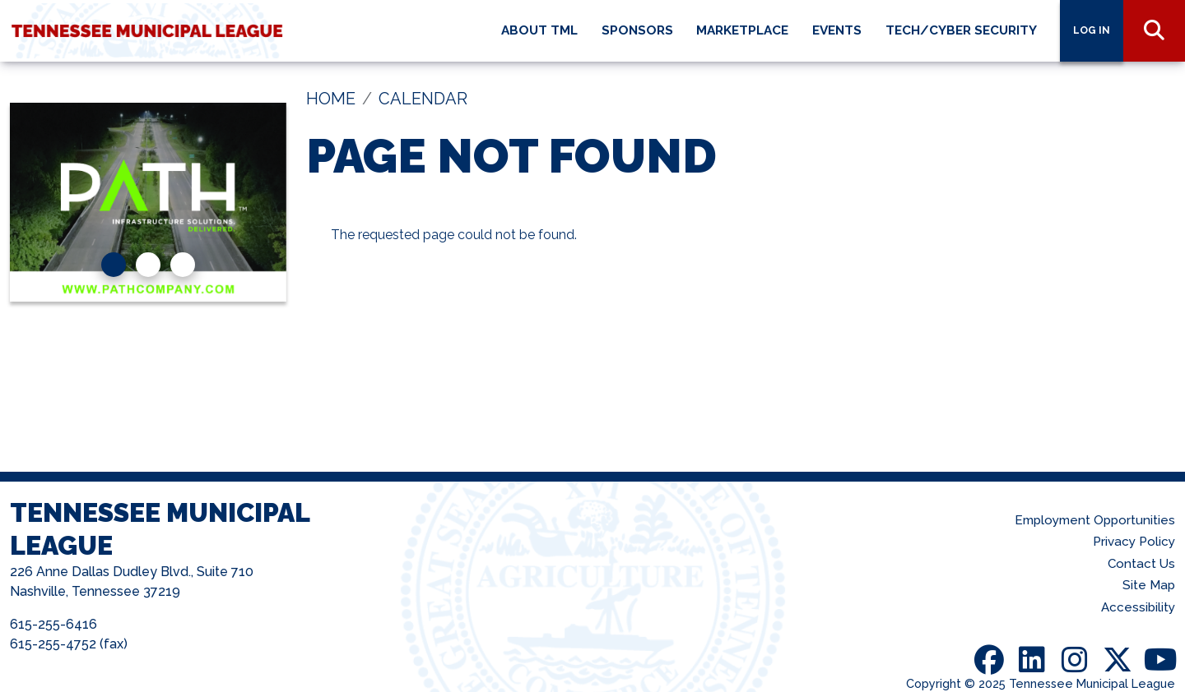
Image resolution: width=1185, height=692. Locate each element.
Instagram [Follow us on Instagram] (1075, 660)
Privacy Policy (1134, 541)
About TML (539, 30)
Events (837, 30)
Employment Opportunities (1095, 520)
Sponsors (637, 30)
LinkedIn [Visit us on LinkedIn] (1032, 660)
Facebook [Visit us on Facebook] (989, 660)
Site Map (1148, 585)
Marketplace (742, 30)
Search (1154, 31)
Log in (1091, 30)
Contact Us (1141, 563)
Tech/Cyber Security (961, 30)
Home (331, 98)
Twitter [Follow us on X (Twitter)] (1117, 660)
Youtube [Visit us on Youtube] (1160, 660)
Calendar (423, 98)
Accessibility (1138, 607)
